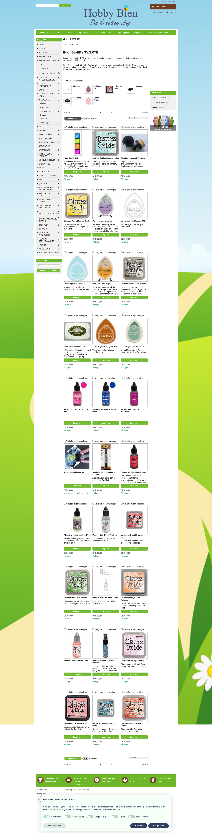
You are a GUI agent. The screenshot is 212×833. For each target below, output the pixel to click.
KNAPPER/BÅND (45, 134)
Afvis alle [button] (139, 825)
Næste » (145, 112)
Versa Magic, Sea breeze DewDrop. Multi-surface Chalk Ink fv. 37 (76, 289)
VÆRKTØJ (43, 245)
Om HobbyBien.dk (103, 33)
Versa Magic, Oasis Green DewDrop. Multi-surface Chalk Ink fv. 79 (133, 352)
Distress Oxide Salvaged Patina (105, 158)
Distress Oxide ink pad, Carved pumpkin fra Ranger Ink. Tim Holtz (134, 605)
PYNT (41, 180)
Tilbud (69, 33)
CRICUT (42, 64)
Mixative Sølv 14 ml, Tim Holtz (104, 535)
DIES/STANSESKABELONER (49, 74)
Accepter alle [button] (158, 825)
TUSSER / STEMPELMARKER (46, 240)
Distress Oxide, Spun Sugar (132, 661)
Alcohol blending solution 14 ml (77, 535)
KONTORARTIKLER (47, 142)
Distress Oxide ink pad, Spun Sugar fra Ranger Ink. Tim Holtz (134, 665)
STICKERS (43, 229)
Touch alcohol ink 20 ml (74, 472)
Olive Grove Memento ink (74, 347)
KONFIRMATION (45, 138)
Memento (43, 119)
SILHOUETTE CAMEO (44, 194)
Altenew (43, 104)
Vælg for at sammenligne (76, 127)
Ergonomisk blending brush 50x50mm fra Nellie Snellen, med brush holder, (132, 164)
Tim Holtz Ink (45, 111)
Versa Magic (44, 123)
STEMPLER (43, 225)
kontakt (162, 1)
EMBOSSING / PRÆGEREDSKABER (47, 79)
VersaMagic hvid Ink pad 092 (133, 221)
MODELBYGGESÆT (47, 160)
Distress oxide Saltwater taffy (76, 723)
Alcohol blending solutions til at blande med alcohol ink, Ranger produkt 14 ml (77, 540)
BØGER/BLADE (45, 57)
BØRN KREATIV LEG (47, 60)
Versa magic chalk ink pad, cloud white (132, 225)
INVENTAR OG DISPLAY (48, 253)
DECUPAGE (43, 68)
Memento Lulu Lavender (102, 221)
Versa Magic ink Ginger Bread (104, 347)
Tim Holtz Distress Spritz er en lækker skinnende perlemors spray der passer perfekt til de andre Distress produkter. (105, 669)
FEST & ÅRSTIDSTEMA (45, 85)
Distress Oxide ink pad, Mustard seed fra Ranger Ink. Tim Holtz (76, 226)
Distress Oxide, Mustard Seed (76, 221)
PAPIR (41, 168)
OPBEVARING (44, 164)
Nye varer (56, 33)
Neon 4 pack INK (71, 158)
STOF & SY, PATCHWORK (44, 234)
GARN (41, 90)
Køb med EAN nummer (158, 33)
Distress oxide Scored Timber (133, 284)
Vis (82, 118)
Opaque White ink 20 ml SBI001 (105, 598)
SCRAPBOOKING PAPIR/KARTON (46, 188)
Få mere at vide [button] (54, 825)
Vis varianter (77, 486)
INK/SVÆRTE (44, 100)
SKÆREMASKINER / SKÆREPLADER (47, 207)
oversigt (171, 1)
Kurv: (160, 7)
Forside (42, 33)
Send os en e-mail (159, 108)
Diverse (43, 115)
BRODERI (43, 53)
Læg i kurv (77, 172)
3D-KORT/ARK (44, 249)
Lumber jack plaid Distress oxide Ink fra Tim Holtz (132, 542)
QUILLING (43, 183)
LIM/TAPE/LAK (44, 150)
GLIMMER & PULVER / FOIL (47, 95)
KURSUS (42, 49)
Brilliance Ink (45, 107)
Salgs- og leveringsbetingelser (130, 33)
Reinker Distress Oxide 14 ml (76, 661)
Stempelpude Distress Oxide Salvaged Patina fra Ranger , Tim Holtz (104, 164)
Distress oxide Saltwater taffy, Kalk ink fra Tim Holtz (76, 728)
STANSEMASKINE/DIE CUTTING (48, 220)
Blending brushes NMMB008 (133, 158)
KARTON (42, 130)
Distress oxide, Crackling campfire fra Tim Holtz (131, 730)
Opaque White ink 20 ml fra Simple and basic (103, 602)
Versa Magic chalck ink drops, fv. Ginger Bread (104, 351)
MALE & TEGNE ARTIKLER (45, 155)
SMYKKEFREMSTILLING (49, 213)
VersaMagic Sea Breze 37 (74, 284)
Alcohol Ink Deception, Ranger (133, 472)
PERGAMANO (44, 172)
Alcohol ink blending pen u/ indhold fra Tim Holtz (103, 479)
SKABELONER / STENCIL (45, 201)
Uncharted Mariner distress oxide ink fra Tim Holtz (103, 730)
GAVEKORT (43, 45)
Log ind (171, 12)
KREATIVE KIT (44, 146)
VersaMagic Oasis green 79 (132, 347)
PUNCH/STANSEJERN (48, 176)
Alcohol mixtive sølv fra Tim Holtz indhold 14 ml (103, 539)
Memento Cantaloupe (101, 284)
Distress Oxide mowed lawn (75, 598)
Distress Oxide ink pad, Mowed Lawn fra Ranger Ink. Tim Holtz (77, 602)
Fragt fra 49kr (83, 33)
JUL (40, 126)
